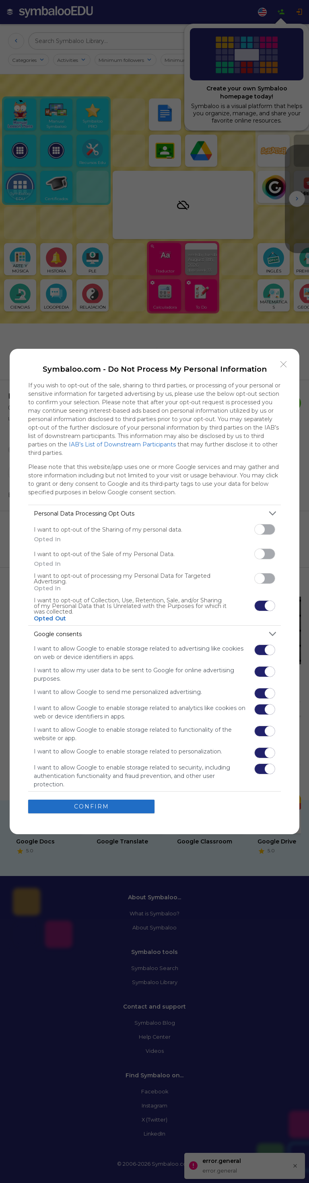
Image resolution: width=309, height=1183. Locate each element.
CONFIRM (91, 806)
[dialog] (154, 591)
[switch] (264, 529)
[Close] (283, 364)
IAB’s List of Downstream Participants (122, 444)
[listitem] (154, 513)
